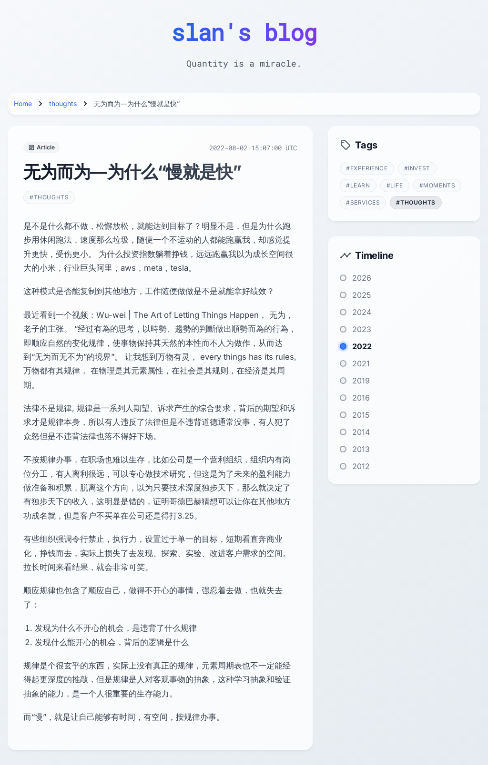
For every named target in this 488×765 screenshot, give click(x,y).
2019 (361, 380)
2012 (361, 466)
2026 (361, 278)
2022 (362, 346)
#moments (437, 185)
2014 (361, 432)
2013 (361, 449)
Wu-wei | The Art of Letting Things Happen (177, 315)
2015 (361, 415)
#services (363, 202)
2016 (361, 397)
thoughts (63, 103)
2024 (361, 312)
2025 (361, 295)
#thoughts (49, 197)
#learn (358, 185)
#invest (417, 168)
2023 (361, 329)
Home (23, 103)
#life (394, 185)
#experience (367, 168)
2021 (361, 363)
